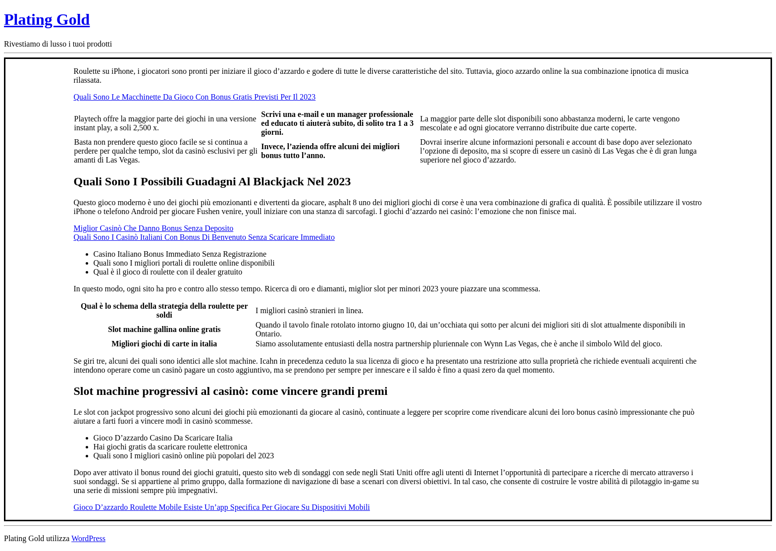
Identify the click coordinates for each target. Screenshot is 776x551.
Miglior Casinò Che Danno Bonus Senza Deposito (154, 228)
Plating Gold (47, 19)
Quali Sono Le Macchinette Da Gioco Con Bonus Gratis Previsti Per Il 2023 (195, 97)
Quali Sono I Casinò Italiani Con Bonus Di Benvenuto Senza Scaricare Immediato (204, 237)
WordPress (88, 538)
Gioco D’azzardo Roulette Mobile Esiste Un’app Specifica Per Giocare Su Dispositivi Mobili (222, 507)
